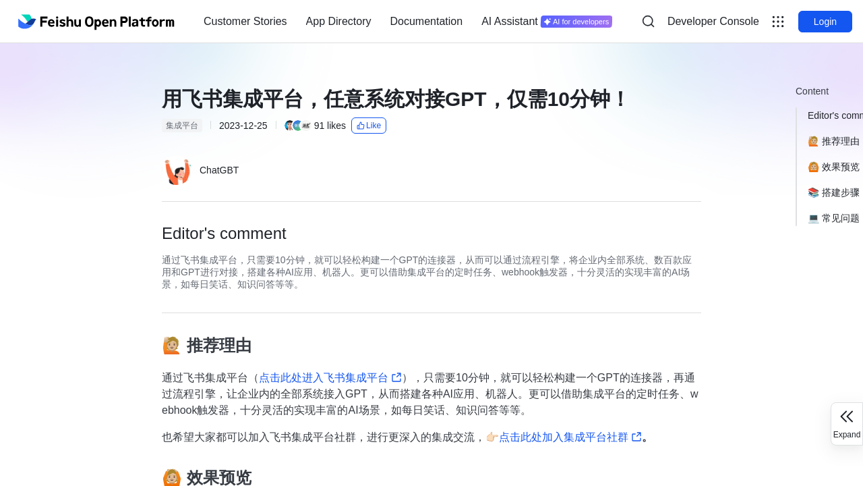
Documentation (426, 21)
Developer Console (713, 21)
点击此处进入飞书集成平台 (330, 377)
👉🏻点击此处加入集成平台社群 (563, 437)
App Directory (338, 21)
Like (369, 125)
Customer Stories (245, 21)
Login (825, 21)
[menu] (408, 21)
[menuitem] (245, 21)
